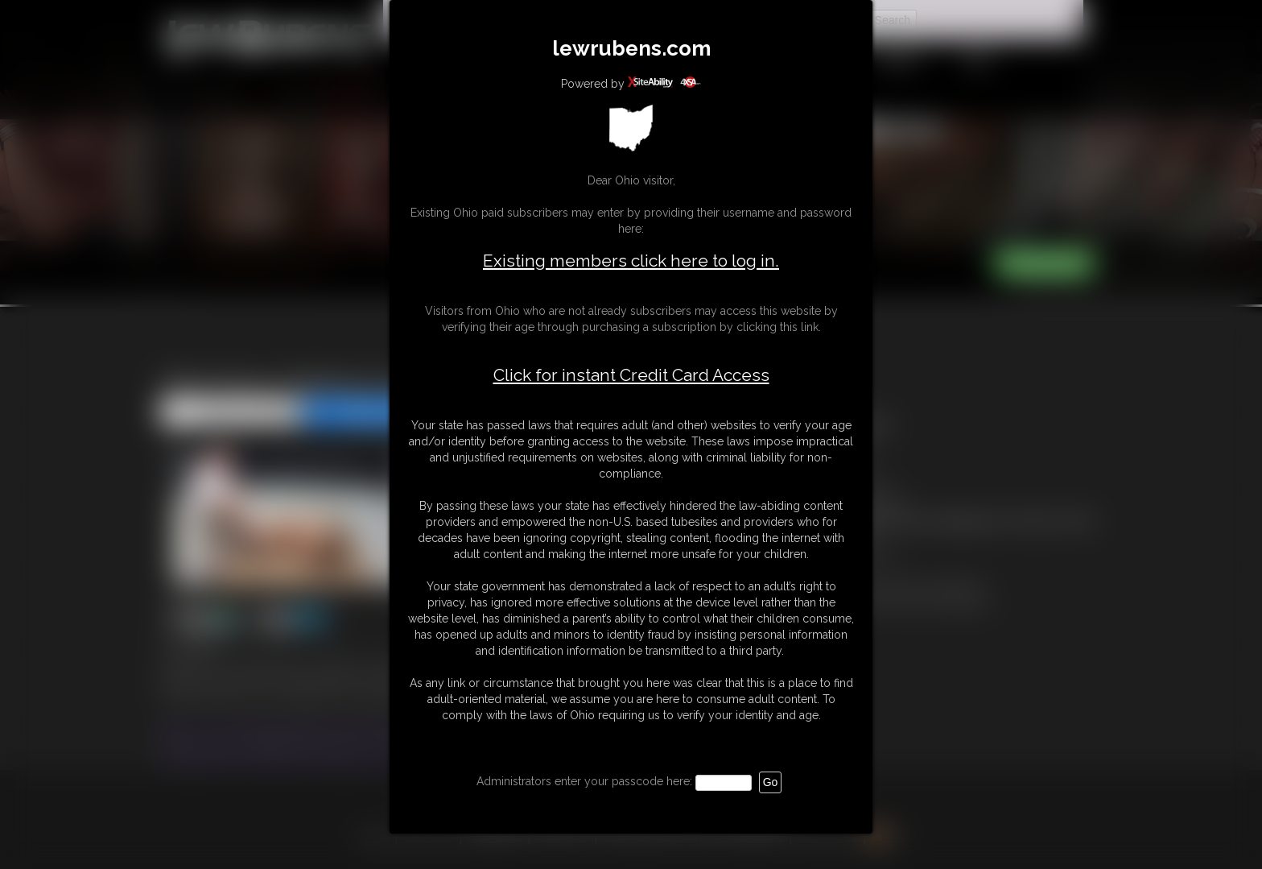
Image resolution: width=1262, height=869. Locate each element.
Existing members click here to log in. (631, 260)
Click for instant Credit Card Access (631, 375)
